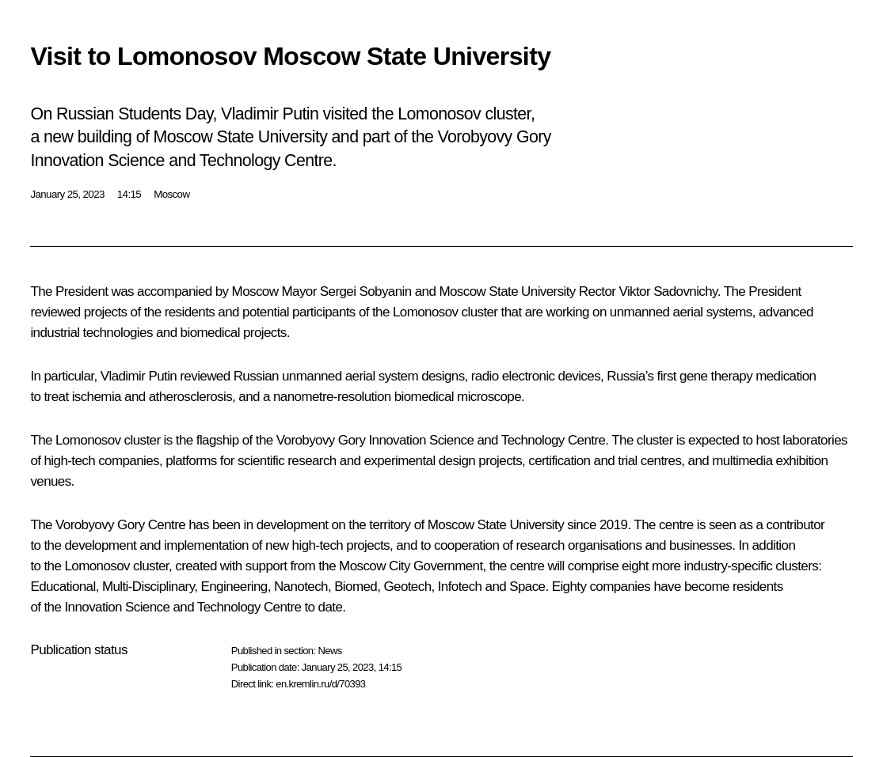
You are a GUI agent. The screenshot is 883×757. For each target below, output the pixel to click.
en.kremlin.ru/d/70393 (320, 684)
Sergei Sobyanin (366, 291)
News (329, 651)
